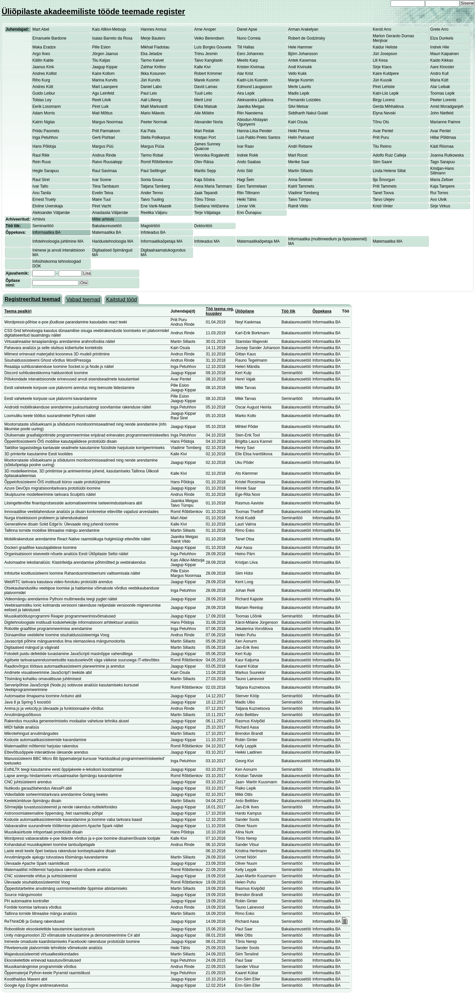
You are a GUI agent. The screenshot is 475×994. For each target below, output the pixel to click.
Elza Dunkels (441, 38)
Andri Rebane (300, 146)
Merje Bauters (153, 38)
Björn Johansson (302, 53)
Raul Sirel (40, 179)
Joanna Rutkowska (446, 155)
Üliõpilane (244, 311)
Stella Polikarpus (155, 137)
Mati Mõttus (102, 113)
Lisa (86, 273)
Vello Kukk (297, 73)
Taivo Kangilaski (208, 60)
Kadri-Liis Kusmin (252, 80)
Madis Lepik (298, 93)
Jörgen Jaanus (105, 53)
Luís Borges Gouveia (212, 47)
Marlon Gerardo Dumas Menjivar (393, 38)
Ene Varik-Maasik (156, 206)
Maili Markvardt (154, 106)
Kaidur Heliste (385, 47)
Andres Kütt (42, 86)
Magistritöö (150, 226)
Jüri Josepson (385, 53)
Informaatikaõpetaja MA (161, 241)
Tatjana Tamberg (155, 186)
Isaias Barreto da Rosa (112, 38)
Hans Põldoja (44, 146)
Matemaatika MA (387, 241)
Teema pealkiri (18, 311)
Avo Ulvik (438, 199)
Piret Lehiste (384, 86)
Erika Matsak (205, 106)
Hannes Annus (153, 29)
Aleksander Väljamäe (51, 212)
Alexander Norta (208, 122)
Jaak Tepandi (206, 193)
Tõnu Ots (381, 122)
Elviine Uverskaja (47, 206)
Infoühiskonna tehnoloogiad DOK (56, 263)
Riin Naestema (250, 113)
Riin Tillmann (248, 193)
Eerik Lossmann (46, 106)
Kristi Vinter (383, 206)
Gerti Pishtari (103, 137)
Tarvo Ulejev (384, 199)
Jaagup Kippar (104, 67)
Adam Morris (43, 113)
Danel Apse (247, 29)
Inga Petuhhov (45, 137)
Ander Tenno (152, 193)
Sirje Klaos (382, 67)
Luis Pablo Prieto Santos (258, 137)
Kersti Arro (382, 29)
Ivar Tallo (40, 186)
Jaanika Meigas (250, 106)
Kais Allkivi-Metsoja (109, 29)
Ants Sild (244, 170)
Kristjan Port (205, 137)
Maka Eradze (44, 47)
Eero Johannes (250, 53)
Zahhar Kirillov (153, 67)
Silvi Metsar (298, 106)
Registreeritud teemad (32, 299)
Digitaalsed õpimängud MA (112, 252)
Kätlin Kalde (42, 60)
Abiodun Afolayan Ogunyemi (252, 122)
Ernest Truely (44, 199)
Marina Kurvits (104, 80)
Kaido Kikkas (441, 60)
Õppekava (321, 311)
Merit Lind (203, 100)
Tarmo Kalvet (152, 60)
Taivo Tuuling (152, 199)
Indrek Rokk (247, 155)
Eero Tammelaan (252, 186)
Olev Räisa (204, 162)
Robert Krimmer (208, 73)
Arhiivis (38, 219)
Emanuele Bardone (49, 38)
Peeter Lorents (443, 100)
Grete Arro (439, 29)
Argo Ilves (41, 53)
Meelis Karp (247, 60)
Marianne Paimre (445, 122)
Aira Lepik (245, 93)
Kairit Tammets (301, 186)
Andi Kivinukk (300, 67)
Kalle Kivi (202, 67)
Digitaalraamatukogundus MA (163, 252)
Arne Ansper (205, 29)
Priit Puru (381, 137)
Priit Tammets (384, 186)
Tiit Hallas (245, 47)
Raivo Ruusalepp (107, 162)
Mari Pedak (204, 131)
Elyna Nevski (384, 113)
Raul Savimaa (104, 170)
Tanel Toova (383, 193)
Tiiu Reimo (382, 146)
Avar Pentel (383, 131)
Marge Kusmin (300, 80)
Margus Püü (102, 146)
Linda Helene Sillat (389, 170)
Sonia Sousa (152, 179)
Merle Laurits (299, 86)
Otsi (83, 283)
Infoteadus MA (207, 241)
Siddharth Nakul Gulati (308, 113)
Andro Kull (439, 73)
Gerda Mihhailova (388, 106)
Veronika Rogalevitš (211, 155)
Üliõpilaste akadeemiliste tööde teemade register (93, 11)
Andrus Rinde (104, 155)
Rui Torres (439, 193)
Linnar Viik (246, 206)
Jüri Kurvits (150, 80)
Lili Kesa (380, 60)
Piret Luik (100, 106)
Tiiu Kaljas (101, 60)
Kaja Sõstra (204, 179)
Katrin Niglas (43, 122)
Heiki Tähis (246, 199)
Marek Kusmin (207, 80)
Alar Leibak (440, 86)
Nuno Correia (248, 38)
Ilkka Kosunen (153, 73)
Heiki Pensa (298, 131)
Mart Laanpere (105, 86)
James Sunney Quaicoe (207, 146)
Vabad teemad (83, 299)
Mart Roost (297, 155)
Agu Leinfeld (103, 93)
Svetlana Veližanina (211, 206)
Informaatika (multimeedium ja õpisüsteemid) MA (327, 241)
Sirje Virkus (440, 206)
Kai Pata (148, 131)
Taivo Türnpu (299, 199)
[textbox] (55, 283)
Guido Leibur (43, 93)
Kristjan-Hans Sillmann (442, 170)
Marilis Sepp (205, 170)
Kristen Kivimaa (250, 67)
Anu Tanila (41, 193)
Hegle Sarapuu (45, 170)
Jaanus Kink (43, 67)
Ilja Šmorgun (384, 179)
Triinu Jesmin (206, 53)
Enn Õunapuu (249, 212)
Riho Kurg (41, 80)
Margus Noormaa (107, 122)
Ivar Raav (245, 146)
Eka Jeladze (151, 53)
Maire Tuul (101, 199)
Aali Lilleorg (151, 100)
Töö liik (288, 311)
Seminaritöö (42, 226)
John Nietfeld (441, 113)
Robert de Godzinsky (306, 38)
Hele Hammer (300, 47)
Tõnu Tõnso (204, 199)
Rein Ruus (41, 162)
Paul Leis (149, 93)
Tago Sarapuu (442, 162)
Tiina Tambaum (105, 186)
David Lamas (205, 86)
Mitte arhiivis (103, 219)
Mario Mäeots (153, 113)
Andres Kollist (44, 73)
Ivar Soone (101, 179)
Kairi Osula (297, 122)
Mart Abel (40, 29)
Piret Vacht (101, 206)
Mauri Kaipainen (444, 53)
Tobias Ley (41, 100)
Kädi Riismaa (442, 146)
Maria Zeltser (441, 179)
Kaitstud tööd (121, 299)
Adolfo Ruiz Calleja (389, 155)
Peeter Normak (154, 122)
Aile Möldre (204, 113)
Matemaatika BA (106, 232)
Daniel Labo (151, 86)
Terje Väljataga (207, 212)
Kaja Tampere (442, 186)
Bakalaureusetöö (107, 226)
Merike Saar (298, 162)
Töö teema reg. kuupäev (220, 311)
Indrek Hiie (439, 47)
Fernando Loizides (304, 100)
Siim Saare (382, 162)
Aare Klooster (442, 67)
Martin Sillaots (300, 170)
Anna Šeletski (300, 179)
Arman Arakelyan (303, 29)
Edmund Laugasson (254, 86)
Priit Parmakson (106, 131)
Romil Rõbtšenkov (157, 162)
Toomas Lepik (442, 93)
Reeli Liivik (101, 100)
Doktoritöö (203, 226)
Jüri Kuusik (382, 80)
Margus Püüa (152, 146)
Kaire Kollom (103, 73)
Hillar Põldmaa (443, 137)
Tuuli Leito (203, 93)
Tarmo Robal (152, 155)
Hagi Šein (245, 179)
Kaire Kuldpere (386, 73)
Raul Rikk (40, 155)
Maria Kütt (439, 80)
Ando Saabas (249, 162)
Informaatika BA (46, 232)
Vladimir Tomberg (303, 193)
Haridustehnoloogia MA (112, 241)
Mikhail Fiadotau (155, 47)
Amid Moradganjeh (446, 106)
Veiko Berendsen (209, 38)
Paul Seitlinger (153, 170)
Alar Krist (245, 73)
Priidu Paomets (45, 131)
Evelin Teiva (102, 193)
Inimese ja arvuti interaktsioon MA (58, 252)
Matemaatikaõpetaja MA (258, 241)
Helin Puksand (300, 137)
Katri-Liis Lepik (386, 93)
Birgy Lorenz (384, 100)
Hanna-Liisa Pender (254, 131)
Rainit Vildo (298, 206)
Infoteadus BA (153, 232)
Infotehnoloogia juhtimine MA (57, 241)
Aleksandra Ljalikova (255, 100)
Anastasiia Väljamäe (110, 212)
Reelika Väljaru (154, 212)
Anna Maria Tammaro (213, 186)
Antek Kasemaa (302, 60)
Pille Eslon (101, 47)
